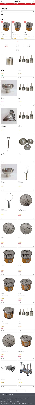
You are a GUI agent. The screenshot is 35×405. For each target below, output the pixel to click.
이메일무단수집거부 (11, 394)
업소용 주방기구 (5, 3)
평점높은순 (6, 46)
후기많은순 (17, 46)
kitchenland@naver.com (24, 398)
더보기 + (17, 390)
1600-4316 (4, 399)
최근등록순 (28, 46)
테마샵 (25, 3)
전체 (17, 14)
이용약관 (7, 394)
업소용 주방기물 (15, 3)
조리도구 (17, 11)
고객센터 (31, 3)
